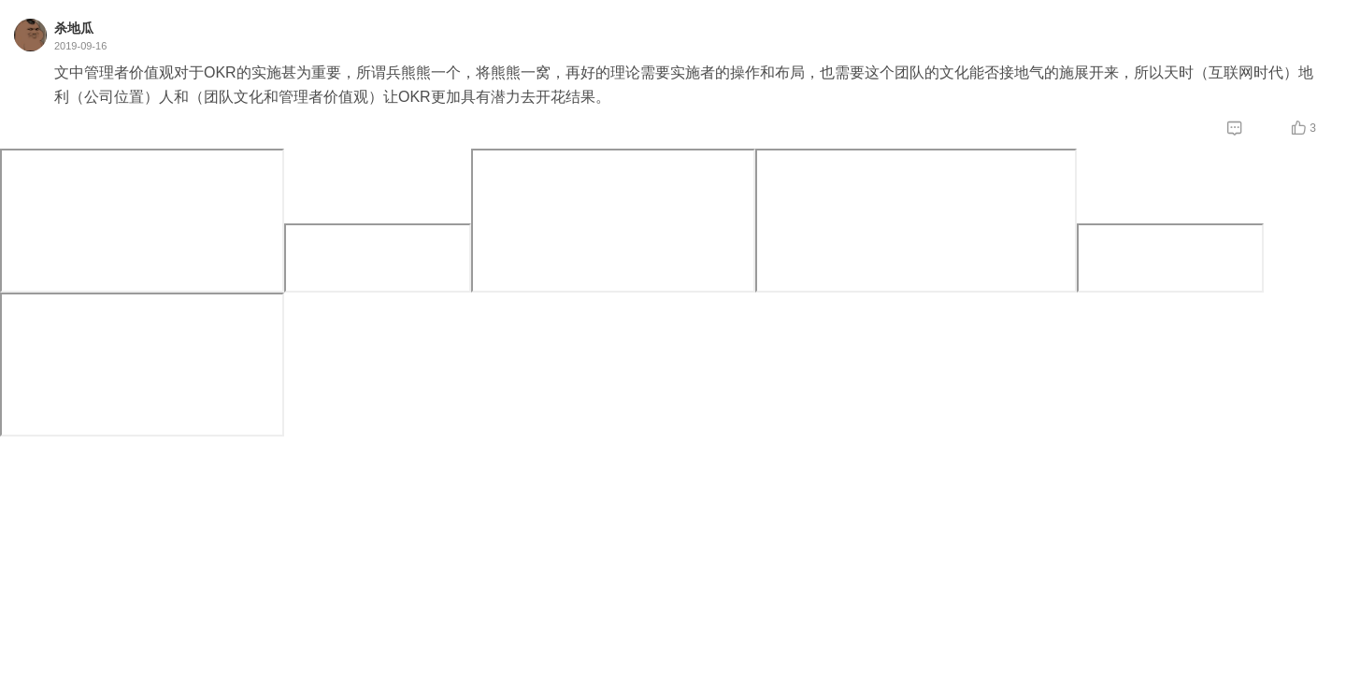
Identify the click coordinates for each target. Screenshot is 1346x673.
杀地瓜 (73, 28)
